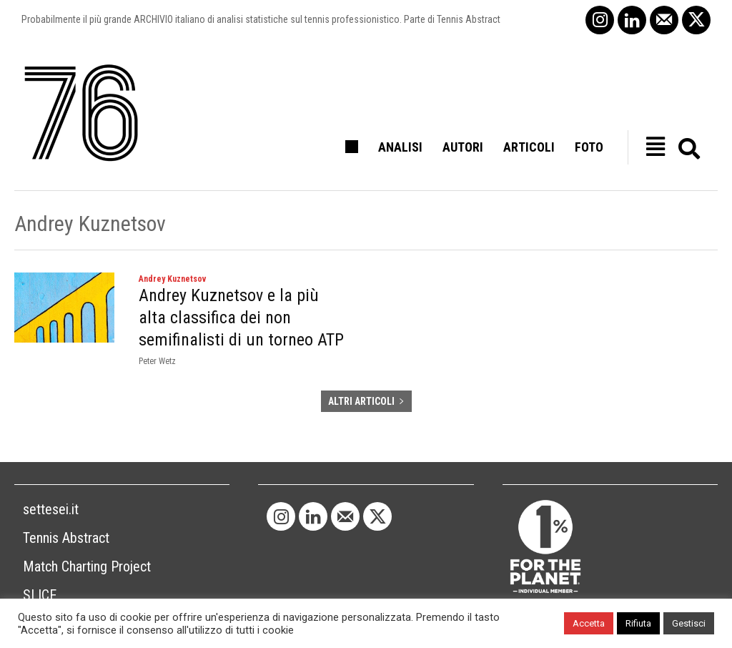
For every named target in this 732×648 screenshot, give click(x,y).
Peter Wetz (157, 361)
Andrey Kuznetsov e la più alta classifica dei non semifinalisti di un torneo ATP (241, 317)
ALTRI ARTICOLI (366, 401)
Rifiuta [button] (638, 623)
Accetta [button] (589, 623)
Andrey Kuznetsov (172, 279)
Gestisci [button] (689, 623)
